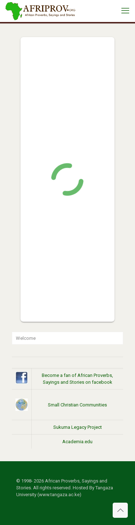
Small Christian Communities (77, 405)
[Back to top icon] (120, 510)
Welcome (26, 338)
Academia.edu (77, 441)
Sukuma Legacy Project (77, 427)
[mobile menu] (125, 11)
